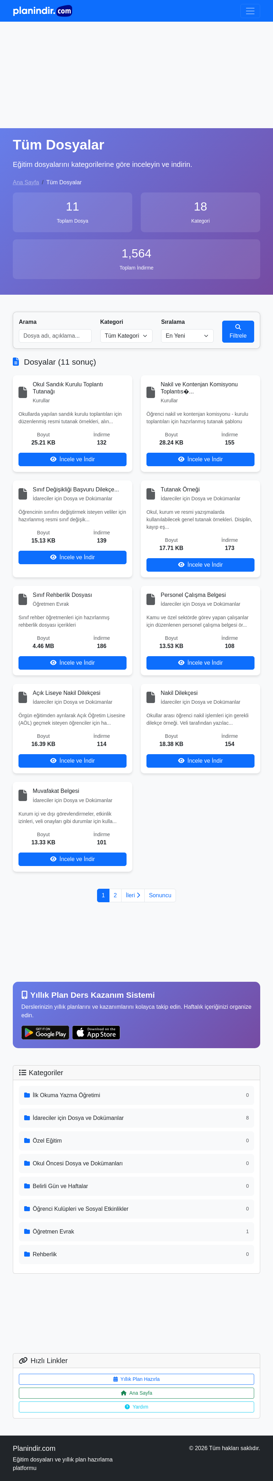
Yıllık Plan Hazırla (136, 1379)
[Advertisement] (136, 75)
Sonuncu (160, 895)
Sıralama (173, 322)
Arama (28, 322)
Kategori (111, 322)
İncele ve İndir (72, 459)
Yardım (136, 1407)
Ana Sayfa (26, 182)
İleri (133, 895)
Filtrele (238, 331)
